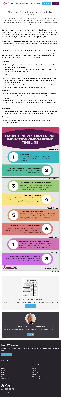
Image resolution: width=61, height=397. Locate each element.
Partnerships (34, 366)
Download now (31, 306)
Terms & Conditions (36, 372)
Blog (27, 3)
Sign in (55, 3)
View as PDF (55, 271)
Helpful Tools (4, 374)
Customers (22, 3)
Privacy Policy (35, 370)
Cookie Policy (35, 374)
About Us (3, 368)
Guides (2, 372)
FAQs (2, 376)
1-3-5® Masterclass (5, 378)
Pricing (16, 3)
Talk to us (46, 3)
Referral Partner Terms (37, 378)
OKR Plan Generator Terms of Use (39, 376)
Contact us (34, 368)
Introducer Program (36, 364)
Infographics (4, 370)
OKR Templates (34, 3)
